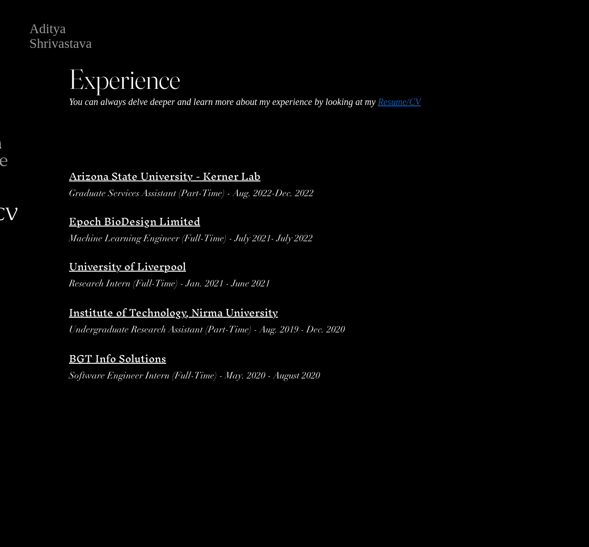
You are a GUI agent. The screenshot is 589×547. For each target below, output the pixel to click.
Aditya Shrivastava (60, 36)
